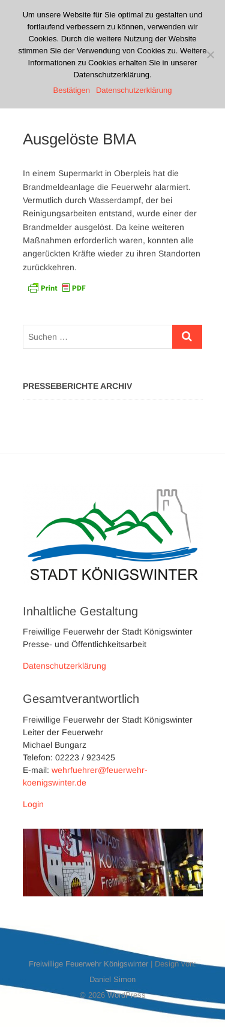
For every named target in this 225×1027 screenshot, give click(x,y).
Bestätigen (71, 90)
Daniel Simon (112, 979)
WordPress (126, 994)
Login (33, 804)
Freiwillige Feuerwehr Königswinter (88, 963)
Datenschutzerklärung (64, 665)
